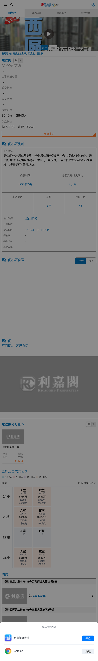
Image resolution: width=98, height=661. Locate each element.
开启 (88, 638)
